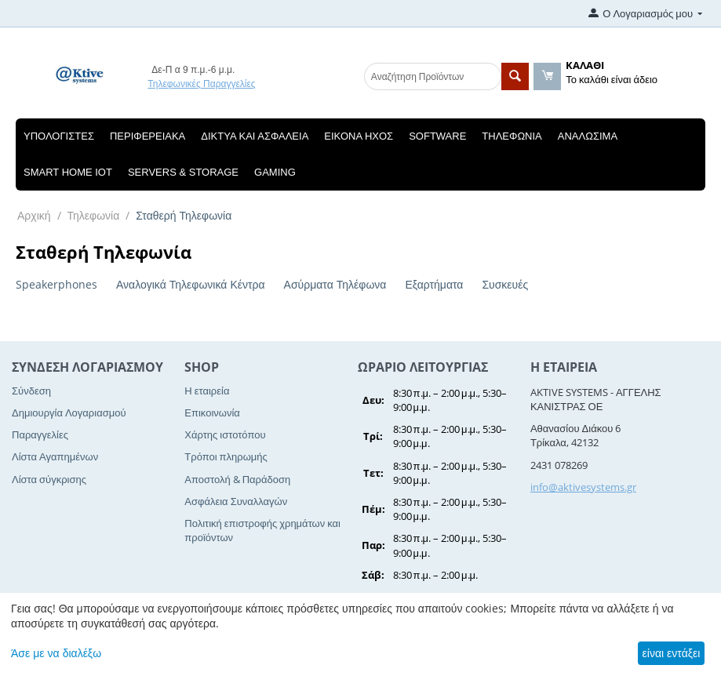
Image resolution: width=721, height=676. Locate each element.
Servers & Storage (183, 172)
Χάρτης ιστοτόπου (224, 434)
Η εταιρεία (206, 390)
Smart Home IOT (68, 172)
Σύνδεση (31, 390)
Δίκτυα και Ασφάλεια (254, 136)
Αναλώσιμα (587, 136)
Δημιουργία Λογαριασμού (69, 412)
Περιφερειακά (147, 136)
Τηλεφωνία (511, 136)
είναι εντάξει (672, 652)
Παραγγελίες (40, 434)
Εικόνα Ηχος (358, 136)
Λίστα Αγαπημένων (55, 456)
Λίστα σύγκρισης (49, 479)
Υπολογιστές (59, 136)
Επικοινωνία (212, 412)
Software (437, 136)
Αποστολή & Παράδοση (237, 479)
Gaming (275, 172)
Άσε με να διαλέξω (56, 652)
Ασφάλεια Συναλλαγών (235, 501)
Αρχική (34, 215)
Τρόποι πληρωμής (226, 456)
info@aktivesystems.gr (583, 487)
